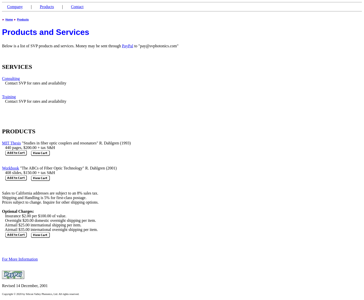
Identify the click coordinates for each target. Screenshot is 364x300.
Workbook (10, 168)
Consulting (11, 78)
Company (15, 7)
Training (9, 97)
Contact (77, 7)
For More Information (20, 259)
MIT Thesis (11, 143)
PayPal (127, 46)
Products (47, 7)
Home (9, 19)
